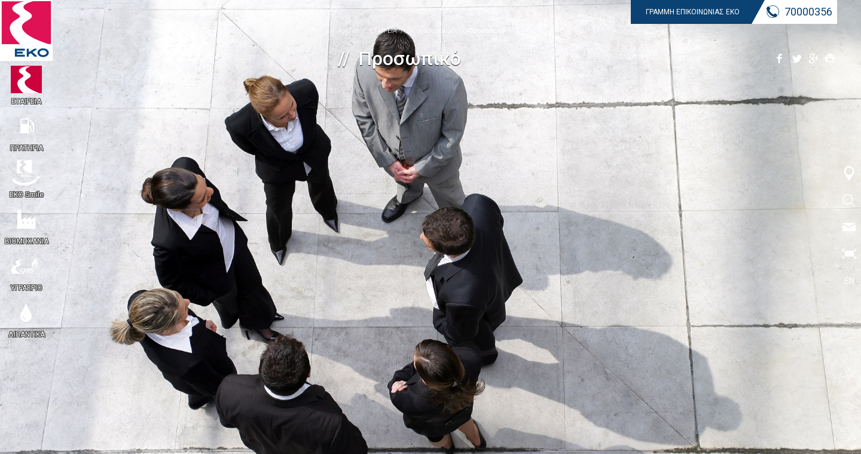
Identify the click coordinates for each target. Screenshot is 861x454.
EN (849, 281)
